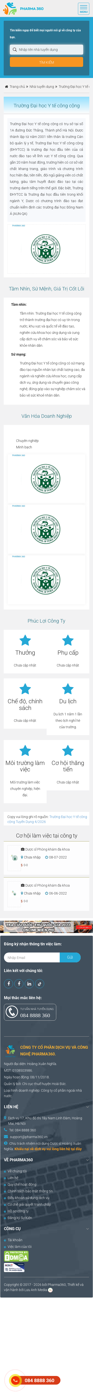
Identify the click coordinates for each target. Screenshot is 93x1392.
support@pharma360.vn (29, 1137)
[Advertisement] (46, 1344)
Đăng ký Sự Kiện (18, 1218)
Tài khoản (13, 1240)
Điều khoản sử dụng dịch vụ (26, 1198)
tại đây (76, 1149)
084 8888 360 (35, 1015)
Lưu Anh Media (35, 1290)
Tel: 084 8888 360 (22, 1130)
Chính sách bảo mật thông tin (28, 1191)
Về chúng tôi (15, 1171)
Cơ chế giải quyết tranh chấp (27, 1204)
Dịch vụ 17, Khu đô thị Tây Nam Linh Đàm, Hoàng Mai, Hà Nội (45, 1120)
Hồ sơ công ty (16, 1211)
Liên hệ (11, 1178)
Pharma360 (57, 1285)
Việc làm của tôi (18, 1247)
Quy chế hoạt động (20, 1184)
